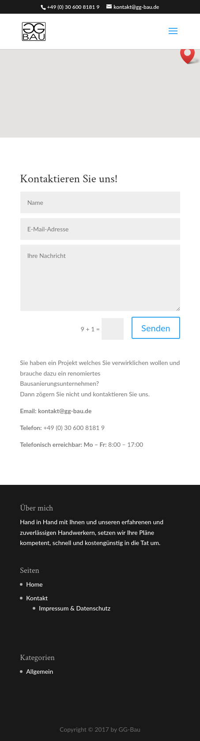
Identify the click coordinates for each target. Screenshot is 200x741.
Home (34, 584)
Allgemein (39, 671)
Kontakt (37, 598)
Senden (155, 328)
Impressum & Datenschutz (74, 608)
